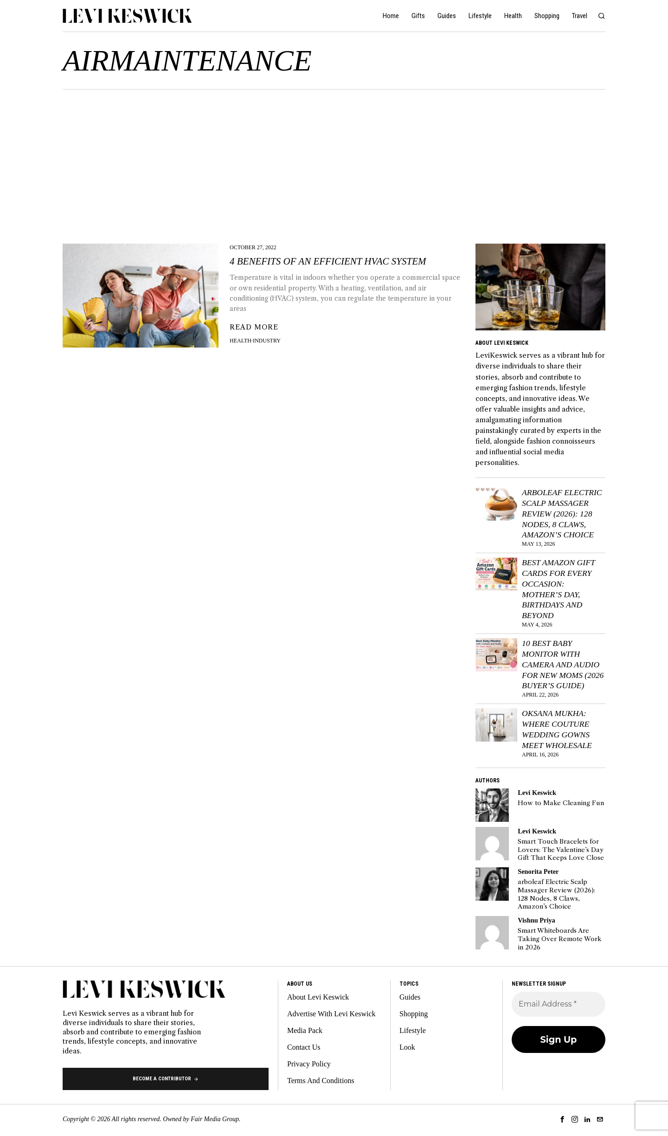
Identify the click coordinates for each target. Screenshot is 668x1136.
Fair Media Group (215, 1119)
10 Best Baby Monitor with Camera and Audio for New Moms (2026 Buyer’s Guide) (563, 664)
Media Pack (304, 1030)
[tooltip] (492, 805)
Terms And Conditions (320, 1080)
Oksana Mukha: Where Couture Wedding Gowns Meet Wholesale (557, 729)
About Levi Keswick (318, 997)
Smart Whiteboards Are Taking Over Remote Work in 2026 (560, 939)
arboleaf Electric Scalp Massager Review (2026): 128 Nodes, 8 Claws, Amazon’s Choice (562, 513)
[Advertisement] (334, 159)
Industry (267, 340)
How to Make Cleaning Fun (561, 803)
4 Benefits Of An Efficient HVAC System (328, 261)
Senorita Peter (538, 871)
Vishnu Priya (536, 920)
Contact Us (304, 1047)
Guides (409, 997)
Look (407, 1047)
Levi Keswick (537, 792)
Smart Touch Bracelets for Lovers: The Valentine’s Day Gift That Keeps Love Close (561, 850)
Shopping (413, 1014)
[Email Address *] (558, 1004)
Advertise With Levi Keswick (331, 1014)
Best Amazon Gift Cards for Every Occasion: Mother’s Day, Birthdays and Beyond (558, 589)
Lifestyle (412, 1030)
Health (240, 340)
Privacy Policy (309, 1064)
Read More (254, 327)
